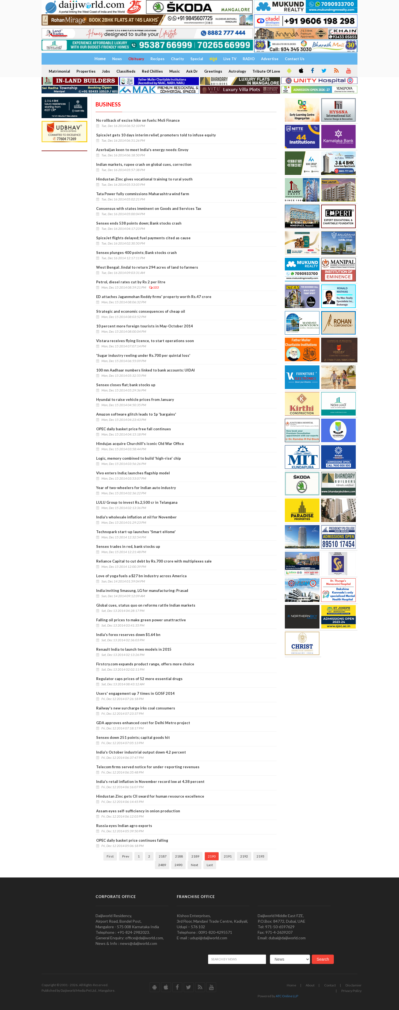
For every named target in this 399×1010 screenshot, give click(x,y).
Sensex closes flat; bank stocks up (125, 385)
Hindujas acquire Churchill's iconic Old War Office (140, 443)
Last (210, 865)
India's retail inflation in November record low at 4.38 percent (150, 781)
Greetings (213, 71)
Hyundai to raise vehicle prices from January (135, 399)
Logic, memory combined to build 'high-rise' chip (138, 458)
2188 (179, 856)
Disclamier (354, 985)
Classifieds (125, 71)
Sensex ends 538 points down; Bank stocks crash (138, 223)
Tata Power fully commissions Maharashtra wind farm (142, 194)
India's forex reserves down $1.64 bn (128, 634)
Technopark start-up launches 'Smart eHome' (136, 532)
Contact (330, 985)
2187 (163, 856)
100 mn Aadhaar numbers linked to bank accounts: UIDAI (145, 370)
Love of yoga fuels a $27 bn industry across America (141, 576)
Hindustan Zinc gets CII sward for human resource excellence (150, 796)
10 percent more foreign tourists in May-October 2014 (144, 326)
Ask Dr (192, 71)
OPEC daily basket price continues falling (132, 840)
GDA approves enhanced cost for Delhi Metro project (143, 723)
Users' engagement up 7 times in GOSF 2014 (135, 693)
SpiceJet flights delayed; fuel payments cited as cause (143, 238)
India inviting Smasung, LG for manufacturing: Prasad (142, 590)
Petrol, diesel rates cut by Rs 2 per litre (130, 282)
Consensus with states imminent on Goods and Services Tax (148, 208)
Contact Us (295, 59)
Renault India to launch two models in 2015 (134, 649)
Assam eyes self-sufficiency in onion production (138, 811)
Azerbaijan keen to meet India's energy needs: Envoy (142, 149)
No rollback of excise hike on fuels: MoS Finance (138, 120)
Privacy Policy (351, 991)
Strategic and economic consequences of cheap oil (140, 311)
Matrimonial (59, 71)
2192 (244, 856)
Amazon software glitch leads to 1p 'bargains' (136, 414)
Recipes (157, 59)
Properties (86, 71)
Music (174, 71)
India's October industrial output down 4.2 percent (141, 752)
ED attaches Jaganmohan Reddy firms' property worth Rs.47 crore (153, 296)
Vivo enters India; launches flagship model (133, 473)
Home (291, 985)
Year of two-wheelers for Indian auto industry (136, 487)
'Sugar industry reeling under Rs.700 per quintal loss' (143, 355)
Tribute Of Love (266, 71)
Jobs (106, 71)
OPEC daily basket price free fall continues (133, 429)
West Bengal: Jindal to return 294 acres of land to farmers (147, 267)
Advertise (269, 59)
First (110, 856)
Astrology (237, 71)
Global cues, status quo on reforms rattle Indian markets (145, 605)
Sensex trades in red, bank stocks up (128, 546)
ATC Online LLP (287, 996)
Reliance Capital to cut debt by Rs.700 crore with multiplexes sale (154, 561)
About (310, 985)
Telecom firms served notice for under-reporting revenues (148, 767)
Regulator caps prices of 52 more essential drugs (139, 678)
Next (194, 865)
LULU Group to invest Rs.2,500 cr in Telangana (136, 502)
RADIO (249, 59)
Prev (125, 856)
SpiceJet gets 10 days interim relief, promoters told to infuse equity (156, 135)
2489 (162, 865)
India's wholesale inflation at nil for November (136, 517)
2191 (228, 856)
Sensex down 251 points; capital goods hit (133, 737)
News (117, 59)
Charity (177, 59)
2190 (212, 856)
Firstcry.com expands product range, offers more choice (145, 664)
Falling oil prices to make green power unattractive (141, 620)
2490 (178, 865)
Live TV (229, 59)
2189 (195, 856)
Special (196, 59)
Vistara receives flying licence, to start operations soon (145, 341)
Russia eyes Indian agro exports (124, 825)
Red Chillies (152, 71)
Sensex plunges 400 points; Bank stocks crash (136, 252)
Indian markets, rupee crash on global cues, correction (143, 164)
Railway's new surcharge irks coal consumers (135, 708)
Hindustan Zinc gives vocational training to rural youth (144, 179)
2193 (260, 856)
